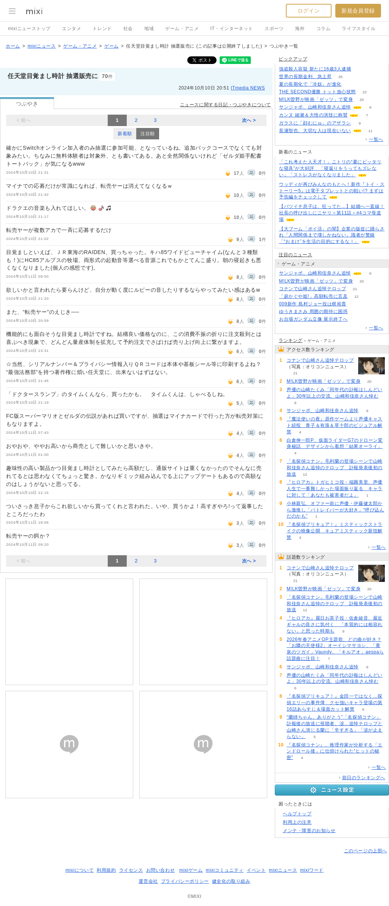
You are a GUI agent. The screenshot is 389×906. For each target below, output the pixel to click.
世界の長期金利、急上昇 (305, 76)
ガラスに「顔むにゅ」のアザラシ (315, 123)
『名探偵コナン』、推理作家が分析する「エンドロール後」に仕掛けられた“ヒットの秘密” (335, 751)
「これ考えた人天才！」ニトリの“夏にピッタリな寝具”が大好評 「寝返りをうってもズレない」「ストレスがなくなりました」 (330, 168)
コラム (323, 28)
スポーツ (274, 28)
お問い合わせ (160, 870)
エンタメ (71, 28)
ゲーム (111, 46)
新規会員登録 (358, 11)
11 (370, 131)
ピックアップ (293, 59)
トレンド (102, 28)
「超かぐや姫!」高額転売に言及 (313, 296)
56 (350, 84)
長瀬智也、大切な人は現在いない (315, 130)
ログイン (309, 11)
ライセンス (131, 870)
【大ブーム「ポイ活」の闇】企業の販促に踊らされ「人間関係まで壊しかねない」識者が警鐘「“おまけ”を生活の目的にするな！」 (331, 235)
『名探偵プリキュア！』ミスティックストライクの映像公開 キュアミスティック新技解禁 (335, 531)
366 (360, 69)
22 (364, 92)
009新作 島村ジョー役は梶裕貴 (312, 304)
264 (356, 319)
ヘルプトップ (297, 814)
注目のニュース (295, 254)
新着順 (125, 133)
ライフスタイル (358, 28)
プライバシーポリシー (185, 881)
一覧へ (376, 139)
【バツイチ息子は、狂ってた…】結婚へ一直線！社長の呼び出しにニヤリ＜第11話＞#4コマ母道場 (331, 213)
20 (362, 99)
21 (355, 289)
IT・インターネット (231, 28)
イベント (256, 870)
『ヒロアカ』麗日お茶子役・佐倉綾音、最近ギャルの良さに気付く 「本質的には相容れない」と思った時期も (335, 624)
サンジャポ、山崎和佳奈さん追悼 (315, 107)
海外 (300, 28)
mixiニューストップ (29, 28)
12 (356, 296)
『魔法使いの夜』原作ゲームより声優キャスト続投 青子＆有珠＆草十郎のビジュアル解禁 (335, 425)
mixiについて (79, 870)
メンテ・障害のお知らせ (309, 830)
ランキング (291, 340)
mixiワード (312, 870)
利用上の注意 (297, 822)
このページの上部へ (365, 850)
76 (355, 304)
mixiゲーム (191, 870)
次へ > (249, 120)
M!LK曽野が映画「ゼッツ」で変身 (316, 99)
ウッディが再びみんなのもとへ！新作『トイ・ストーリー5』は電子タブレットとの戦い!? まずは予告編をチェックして (331, 191)
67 (356, 312)
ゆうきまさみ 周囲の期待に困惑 (313, 311)
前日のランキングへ (363, 777)
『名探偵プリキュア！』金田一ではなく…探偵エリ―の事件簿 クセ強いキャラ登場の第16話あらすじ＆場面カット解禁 (335, 702)
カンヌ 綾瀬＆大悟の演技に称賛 (313, 115)
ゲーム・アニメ (182, 28)
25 (340, 77)
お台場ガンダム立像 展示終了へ (313, 319)
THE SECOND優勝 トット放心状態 (317, 91)
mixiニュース (41, 46)
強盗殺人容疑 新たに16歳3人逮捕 (315, 69)
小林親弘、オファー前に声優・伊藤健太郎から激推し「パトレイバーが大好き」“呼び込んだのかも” (335, 510)
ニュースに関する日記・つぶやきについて (225, 104)
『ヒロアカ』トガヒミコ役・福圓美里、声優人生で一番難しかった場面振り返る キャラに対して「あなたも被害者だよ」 (335, 488)
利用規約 (106, 870)
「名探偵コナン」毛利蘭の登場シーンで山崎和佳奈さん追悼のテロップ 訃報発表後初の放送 (335, 468)
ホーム (13, 46)
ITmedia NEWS (248, 88)
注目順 (147, 133)
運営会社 (148, 881)
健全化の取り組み (231, 881)
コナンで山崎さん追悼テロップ (312, 288)
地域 (149, 28)
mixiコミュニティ (225, 870)
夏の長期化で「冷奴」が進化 (310, 84)
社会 (128, 28)
